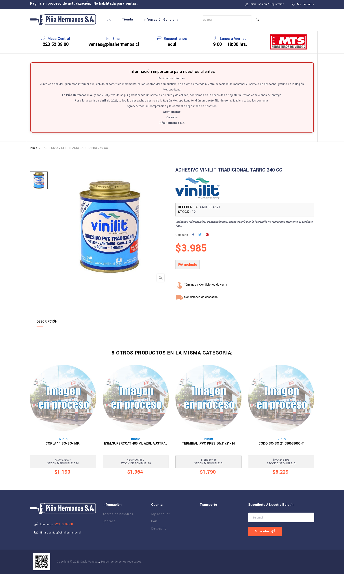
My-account (160, 514)
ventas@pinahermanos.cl (114, 44)
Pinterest (212, 235)
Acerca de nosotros (118, 514)
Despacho (159, 529)
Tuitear (204, 235)
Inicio (63, 439)
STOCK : (184, 212)
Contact (109, 521)
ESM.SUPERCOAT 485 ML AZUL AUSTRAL (135, 443)
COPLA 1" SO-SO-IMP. (63, 443)
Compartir (198, 235)
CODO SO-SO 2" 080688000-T (281, 443)
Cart (154, 521)
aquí (172, 44)
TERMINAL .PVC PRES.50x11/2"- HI (208, 443)
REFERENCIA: (188, 207)
